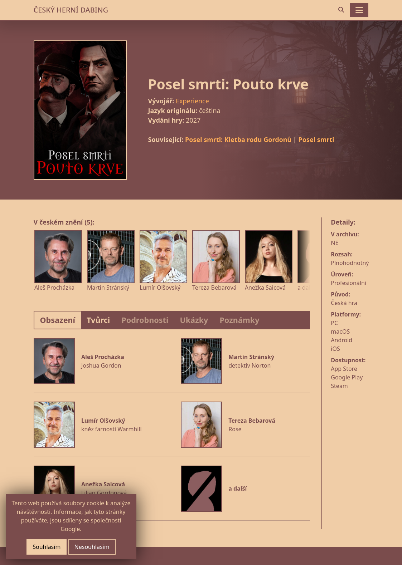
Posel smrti (316, 139)
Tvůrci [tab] (98, 320)
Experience (192, 101)
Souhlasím (46, 547)
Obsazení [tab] (58, 320)
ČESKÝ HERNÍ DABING (71, 10)
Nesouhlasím (92, 547)
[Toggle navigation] (359, 10)
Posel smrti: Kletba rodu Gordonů (238, 139)
